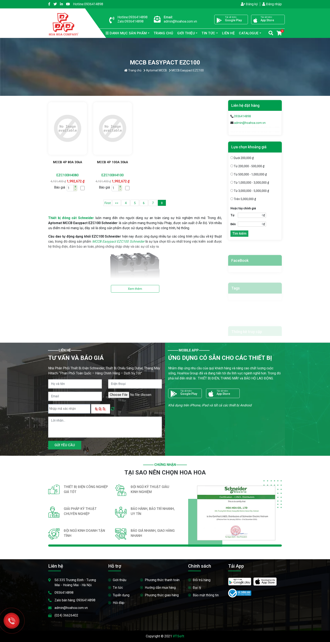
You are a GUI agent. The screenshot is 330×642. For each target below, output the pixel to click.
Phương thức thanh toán (162, 580)
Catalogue (249, 33)
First (108, 203)
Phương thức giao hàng (162, 595)
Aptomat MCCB (155, 70)
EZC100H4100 (112, 175)
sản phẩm (126, 33)
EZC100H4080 (67, 175)
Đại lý (197, 588)
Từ (232, 216)
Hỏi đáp (118, 603)
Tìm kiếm (239, 235)
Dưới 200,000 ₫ (242, 159)
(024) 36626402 (66, 615)
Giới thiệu (186, 33)
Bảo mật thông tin (206, 595)
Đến (233, 225)
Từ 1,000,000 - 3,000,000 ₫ (249, 183)
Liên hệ (228, 33)
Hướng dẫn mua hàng (160, 588)
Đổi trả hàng (201, 580)
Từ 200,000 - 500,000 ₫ (247, 167)
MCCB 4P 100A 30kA (112, 162)
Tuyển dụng (121, 595)
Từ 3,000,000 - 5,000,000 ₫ (249, 192)
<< (116, 203)
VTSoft (178, 636)
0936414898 (88, 4)
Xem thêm (135, 288)
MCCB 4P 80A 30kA (67, 162)
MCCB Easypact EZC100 (186, 70)
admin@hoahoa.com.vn (250, 122)
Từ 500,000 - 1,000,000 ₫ (248, 175)
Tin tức (208, 33)
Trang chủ (163, 33)
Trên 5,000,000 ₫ (243, 200)
